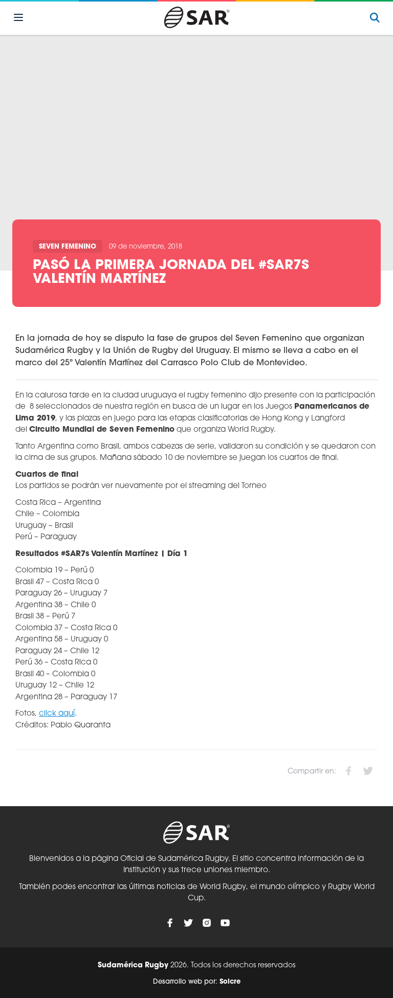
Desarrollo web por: (197, 982)
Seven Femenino (67, 246)
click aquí (57, 714)
